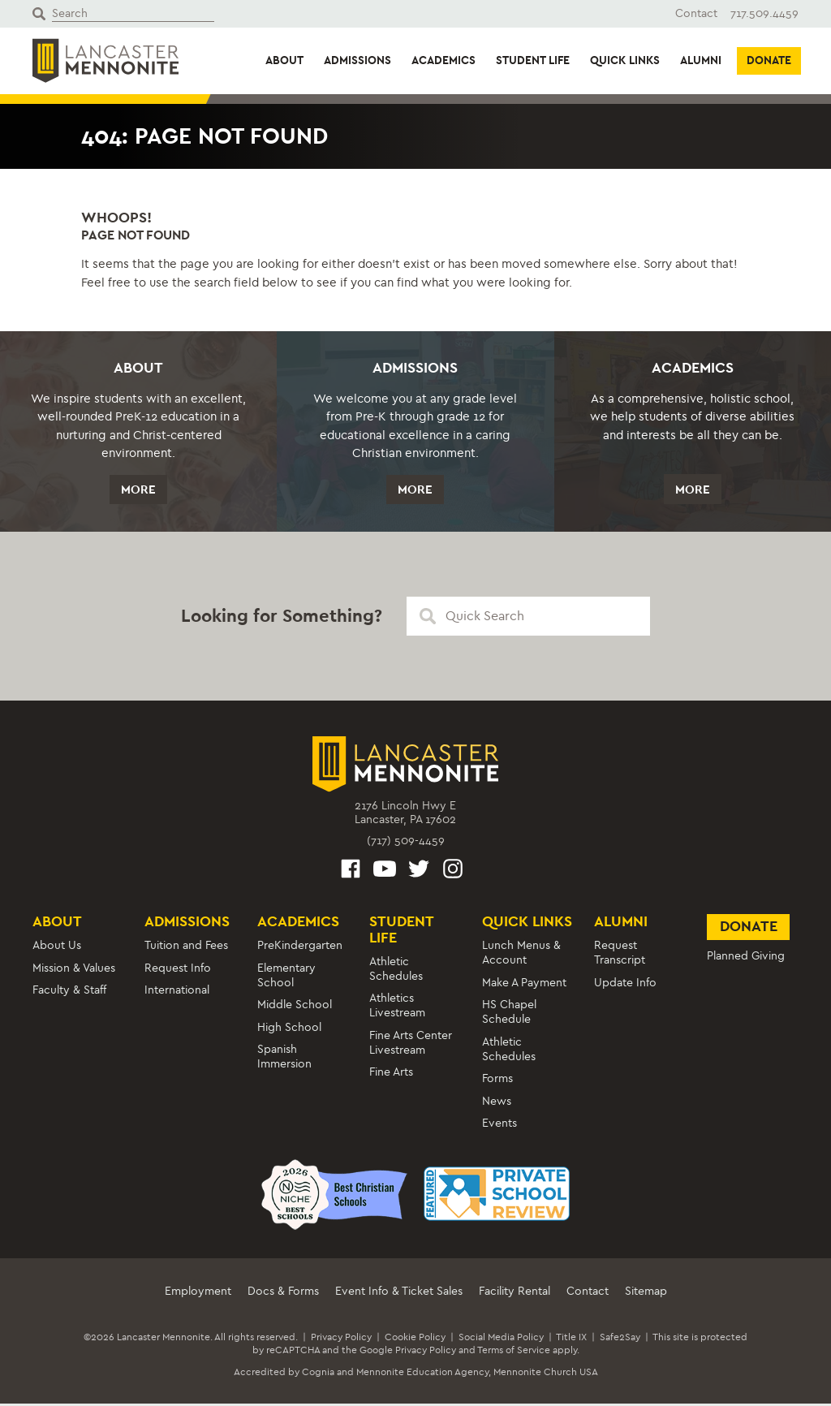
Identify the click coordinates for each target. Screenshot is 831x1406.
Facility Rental (514, 1293)
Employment (198, 1293)
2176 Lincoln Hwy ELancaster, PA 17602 (405, 815)
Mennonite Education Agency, (423, 1374)
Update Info (625, 985)
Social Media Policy (501, 1339)
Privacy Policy (341, 1339)
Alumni (700, 60)
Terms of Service (513, 1352)
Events (499, 1125)
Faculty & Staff (69, 992)
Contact (696, 13)
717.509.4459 (764, 13)
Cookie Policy (415, 1339)
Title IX (571, 1339)
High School (289, 1030)
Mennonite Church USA (545, 1374)
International (176, 992)
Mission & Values (73, 970)
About (284, 60)
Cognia (318, 1374)
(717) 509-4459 (406, 843)
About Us (56, 948)
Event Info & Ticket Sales (399, 1293)
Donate (769, 60)
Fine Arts (391, 1074)
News (496, 1104)
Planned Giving (746, 958)
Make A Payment (524, 985)
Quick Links (625, 60)
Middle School (294, 1007)
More (139, 490)
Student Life (533, 60)
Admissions (357, 60)
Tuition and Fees (186, 948)
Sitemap (646, 1293)
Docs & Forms (283, 1293)
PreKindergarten (299, 948)
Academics (443, 60)
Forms (497, 1081)
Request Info (177, 970)
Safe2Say (620, 1339)
